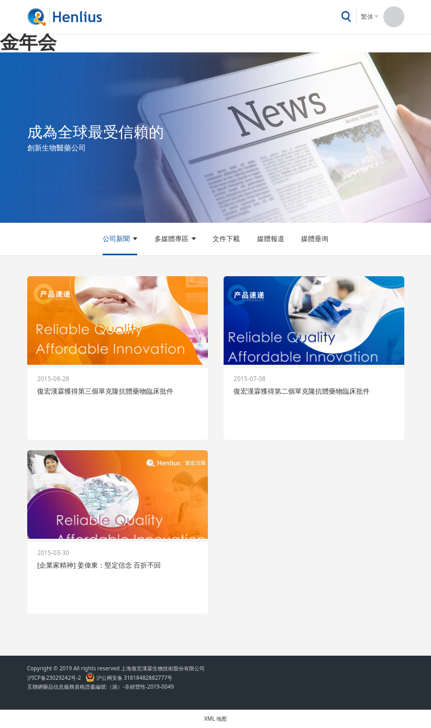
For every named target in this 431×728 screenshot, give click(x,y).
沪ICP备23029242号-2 (55, 677)
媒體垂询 (314, 238)
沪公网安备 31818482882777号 (129, 677)
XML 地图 (215, 718)
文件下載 (226, 238)
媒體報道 (270, 238)
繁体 (367, 16)
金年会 (28, 41)
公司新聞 (116, 238)
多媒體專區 (171, 238)
